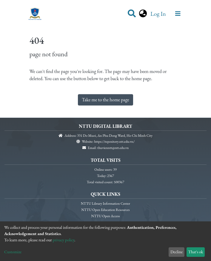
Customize (12, 251)
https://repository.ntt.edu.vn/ (114, 141)
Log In (158, 14)
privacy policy (64, 240)
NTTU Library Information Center (105, 203)
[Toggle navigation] (178, 14)
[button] (143, 13)
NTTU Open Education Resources (105, 209)
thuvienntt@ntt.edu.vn (113, 147)
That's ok (195, 251)
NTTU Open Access (105, 216)
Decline (176, 251)
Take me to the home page (105, 100)
